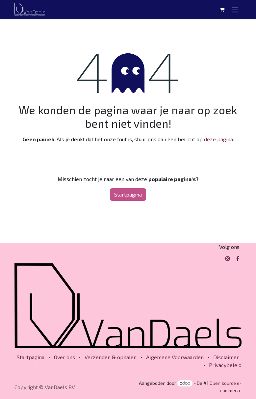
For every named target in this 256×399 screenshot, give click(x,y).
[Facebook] (238, 258)
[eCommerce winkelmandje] (221, 9)
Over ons (64, 357)
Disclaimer (226, 357)
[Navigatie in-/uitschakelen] (235, 9)
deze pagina (218, 139)
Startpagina (128, 194)
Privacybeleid (225, 365)
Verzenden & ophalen (111, 357)
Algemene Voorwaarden (175, 357)
